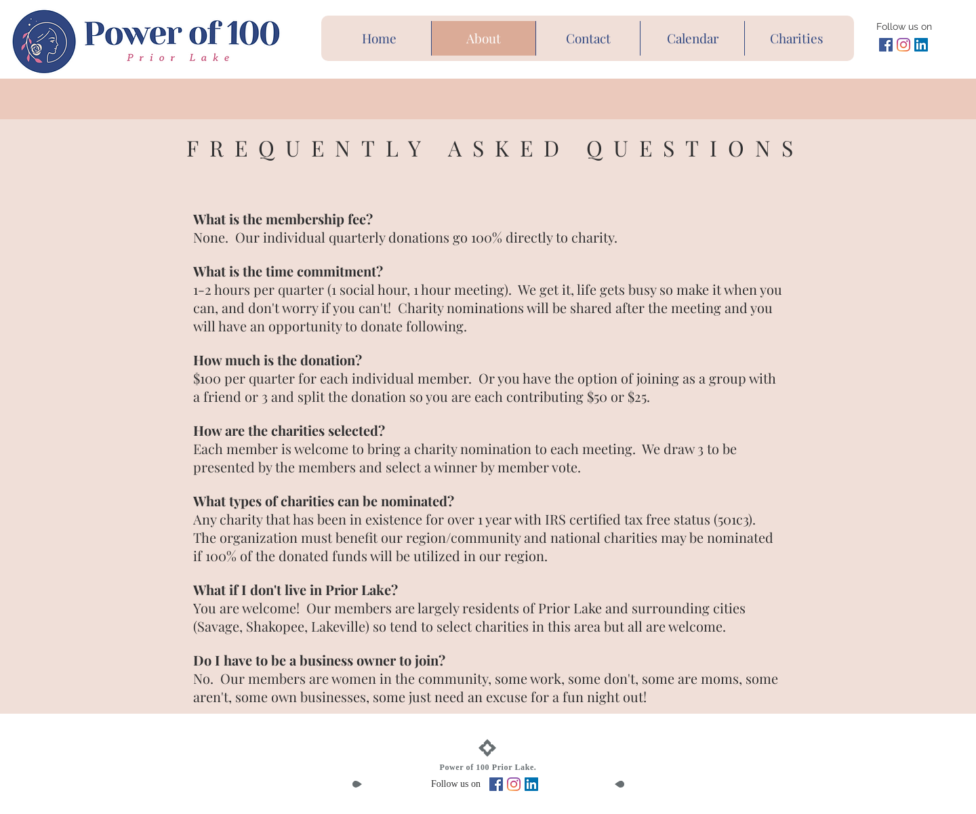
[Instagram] (903, 45)
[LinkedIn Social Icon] (921, 45)
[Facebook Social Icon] (886, 45)
